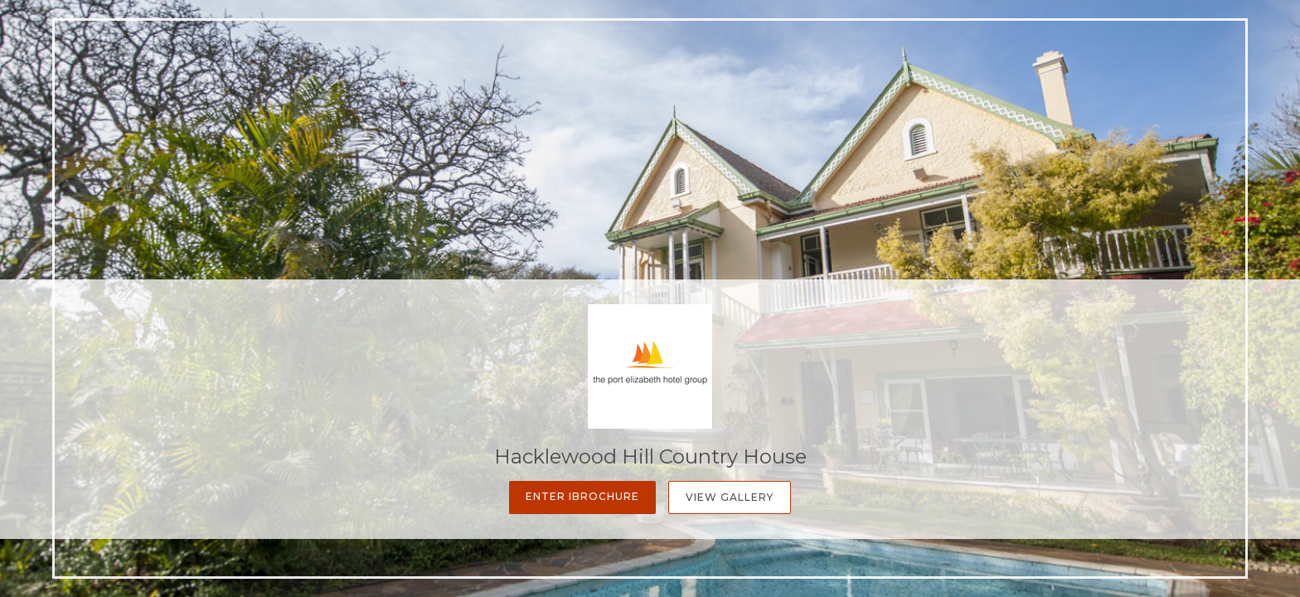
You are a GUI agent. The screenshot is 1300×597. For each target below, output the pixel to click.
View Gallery (730, 497)
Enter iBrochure (582, 496)
